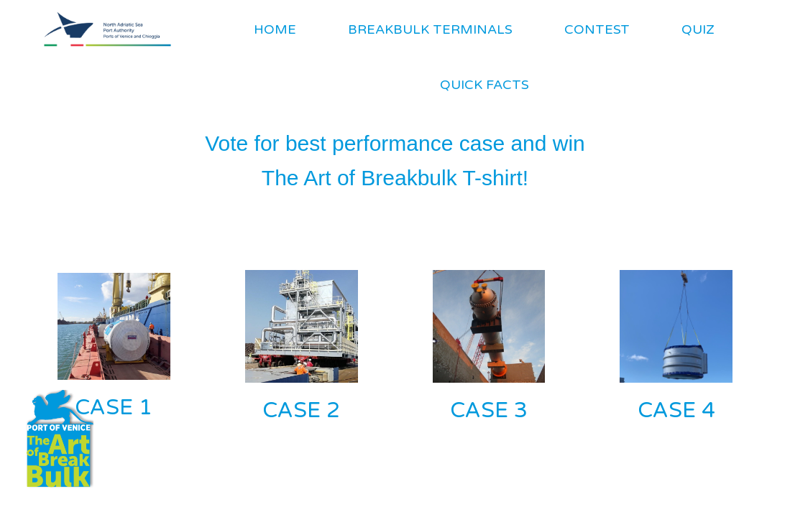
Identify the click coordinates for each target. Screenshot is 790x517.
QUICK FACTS (484, 85)
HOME (275, 29)
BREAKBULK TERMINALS (430, 29)
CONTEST (597, 29)
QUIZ (698, 29)
